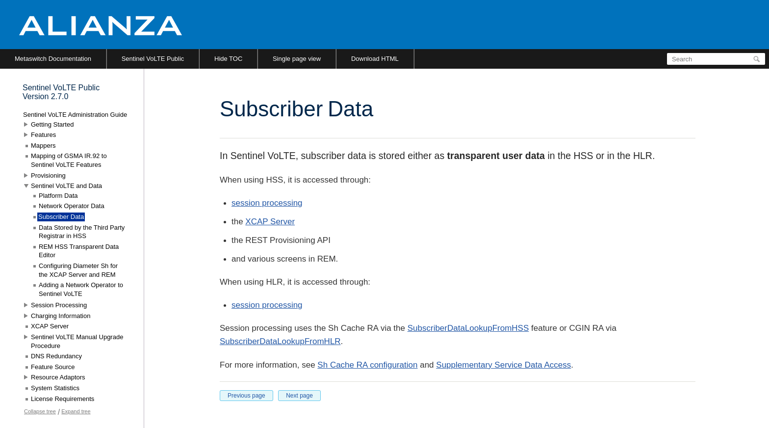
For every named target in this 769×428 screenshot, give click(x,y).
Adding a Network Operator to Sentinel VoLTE (81, 289)
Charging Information (60, 316)
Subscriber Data (61, 216)
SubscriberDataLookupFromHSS (468, 328)
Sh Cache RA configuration (367, 365)
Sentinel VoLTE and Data (66, 185)
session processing (267, 203)
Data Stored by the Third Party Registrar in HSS (82, 232)
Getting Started (52, 124)
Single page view (297, 58)
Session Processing (59, 305)
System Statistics (55, 388)
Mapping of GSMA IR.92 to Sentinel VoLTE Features (69, 160)
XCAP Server (270, 221)
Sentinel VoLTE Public (153, 58)
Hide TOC (228, 58)
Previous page (246, 395)
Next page (299, 395)
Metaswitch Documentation (53, 58)
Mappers (43, 145)
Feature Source (53, 367)
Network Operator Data (71, 206)
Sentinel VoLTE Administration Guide (75, 114)
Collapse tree (40, 411)
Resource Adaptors (58, 377)
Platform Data (58, 195)
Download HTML (375, 58)
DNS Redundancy (56, 356)
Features (43, 134)
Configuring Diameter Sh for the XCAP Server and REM (78, 270)
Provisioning (48, 175)
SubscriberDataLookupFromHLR (280, 341)
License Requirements (62, 398)
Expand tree (75, 411)
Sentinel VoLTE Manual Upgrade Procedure (77, 341)
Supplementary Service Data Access (503, 365)
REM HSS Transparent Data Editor (79, 251)
